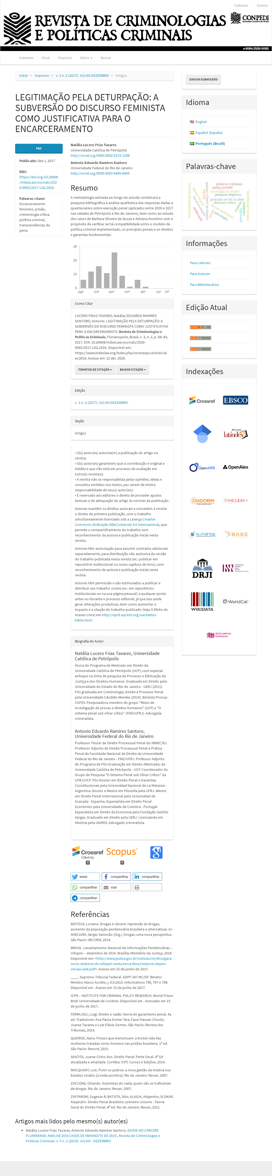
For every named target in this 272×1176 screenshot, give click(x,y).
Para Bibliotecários (204, 284)
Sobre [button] (86, 57)
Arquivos (65, 57)
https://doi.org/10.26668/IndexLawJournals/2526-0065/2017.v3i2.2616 (38, 182)
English (201, 121)
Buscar (106, 57)
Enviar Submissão (203, 79)
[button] (85, 877)
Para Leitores (200, 262)
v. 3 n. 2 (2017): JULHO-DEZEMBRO (82, 75)
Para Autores (200, 273)
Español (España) (209, 132)
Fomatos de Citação (95, 369)
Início (23, 75)
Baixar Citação (133, 369)
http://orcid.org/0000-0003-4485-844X (100, 173)
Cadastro (241, 5)
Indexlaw (26, 57)
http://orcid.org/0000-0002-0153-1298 (100, 155)
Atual (45, 57)
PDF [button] (39, 148)
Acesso (262, 5)
